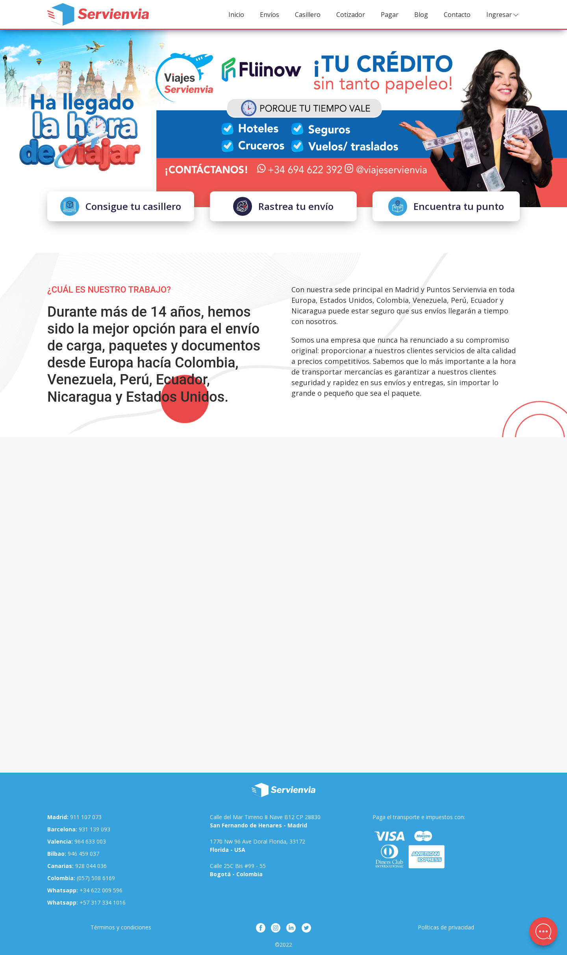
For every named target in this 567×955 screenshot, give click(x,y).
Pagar (389, 14)
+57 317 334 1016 (86, 902)
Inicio (236, 14)
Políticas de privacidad (446, 927)
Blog (421, 14)
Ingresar (503, 14)
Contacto (457, 14)
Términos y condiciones (121, 927)
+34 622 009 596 (84, 890)
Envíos (269, 14)
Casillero (308, 14)
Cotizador (350, 14)
